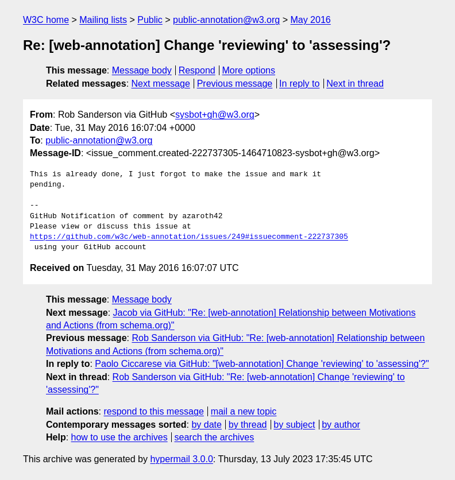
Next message (161, 83)
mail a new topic (244, 411)
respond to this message (153, 411)
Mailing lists (103, 20)
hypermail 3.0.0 (181, 459)
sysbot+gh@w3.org (215, 114)
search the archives (215, 437)
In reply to (299, 83)
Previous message (235, 83)
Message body (142, 70)
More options (249, 70)
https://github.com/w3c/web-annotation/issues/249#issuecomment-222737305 (189, 237)
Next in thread (355, 83)
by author (341, 424)
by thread (248, 424)
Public (150, 20)
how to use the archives (119, 437)
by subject (294, 424)
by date (206, 424)
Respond (197, 70)
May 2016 (310, 20)
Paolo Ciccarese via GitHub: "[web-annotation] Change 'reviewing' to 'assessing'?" (262, 364)
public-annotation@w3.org (226, 20)
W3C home (46, 20)
